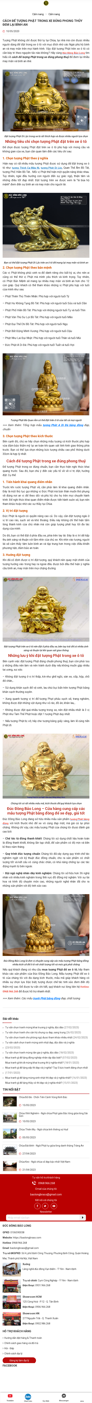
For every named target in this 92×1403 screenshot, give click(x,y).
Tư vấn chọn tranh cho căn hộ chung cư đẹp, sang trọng (35, 1032)
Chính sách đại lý (12, 1353)
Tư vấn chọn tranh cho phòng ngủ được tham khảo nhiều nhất (38, 1037)
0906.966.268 (42, 1306)
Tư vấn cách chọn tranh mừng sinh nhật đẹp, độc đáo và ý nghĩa (39, 1042)
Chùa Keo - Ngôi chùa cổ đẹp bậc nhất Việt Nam (44, 1161)
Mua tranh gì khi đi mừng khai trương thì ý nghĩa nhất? (34, 1062)
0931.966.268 (42, 1285)
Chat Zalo (28, 1398)
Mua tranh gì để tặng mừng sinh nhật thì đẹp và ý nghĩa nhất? (38, 1077)
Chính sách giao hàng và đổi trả (20, 1343)
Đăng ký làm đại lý (19, 1360)
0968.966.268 (46, 1183)
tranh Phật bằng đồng (46, 998)
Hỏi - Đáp (8, 1348)
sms (82, 1398)
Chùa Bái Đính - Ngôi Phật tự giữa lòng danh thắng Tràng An (51, 1145)
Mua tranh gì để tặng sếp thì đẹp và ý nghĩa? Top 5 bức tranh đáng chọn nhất (46, 1067)
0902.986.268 (42, 1323)
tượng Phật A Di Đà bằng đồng (63, 425)
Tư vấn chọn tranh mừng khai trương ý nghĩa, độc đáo (34, 1027)
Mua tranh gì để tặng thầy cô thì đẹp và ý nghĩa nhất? (33, 1082)
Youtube (10, 1398)
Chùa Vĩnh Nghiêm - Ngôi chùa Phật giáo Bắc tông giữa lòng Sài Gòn (53, 1114)
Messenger (64, 1398)
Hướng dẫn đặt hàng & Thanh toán (22, 1338)
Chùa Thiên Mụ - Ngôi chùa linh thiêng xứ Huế (43, 1129)
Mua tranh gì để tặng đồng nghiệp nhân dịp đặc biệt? (33, 1057)
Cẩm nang (38, 14)
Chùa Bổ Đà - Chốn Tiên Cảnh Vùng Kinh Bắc (43, 1097)
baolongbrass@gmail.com (46, 1194)
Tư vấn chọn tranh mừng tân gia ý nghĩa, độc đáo (31, 1052)
